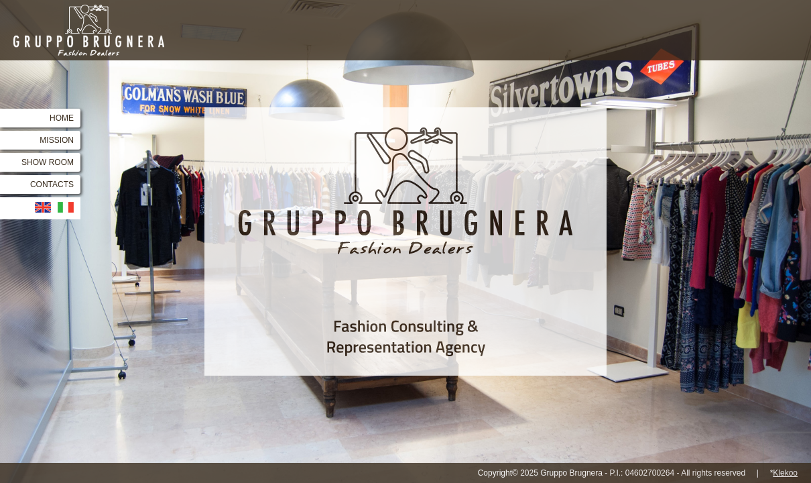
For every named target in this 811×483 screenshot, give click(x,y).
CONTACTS (52, 184)
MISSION (57, 140)
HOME (62, 118)
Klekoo (785, 473)
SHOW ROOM (47, 162)
